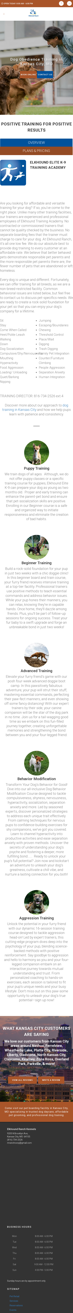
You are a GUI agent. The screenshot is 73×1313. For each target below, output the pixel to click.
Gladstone (27, 1055)
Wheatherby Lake (18, 1050)
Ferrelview (54, 1046)
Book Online (28, 74)
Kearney (28, 1059)
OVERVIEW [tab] (36, 143)
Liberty (12, 1055)
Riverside (59, 1050)
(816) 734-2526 (15, 1139)
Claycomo (12, 1059)
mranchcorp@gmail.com (19, 1143)
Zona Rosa (44, 1059)
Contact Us (45, 74)
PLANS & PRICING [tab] (36, 151)
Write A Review (51, 1080)
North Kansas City (51, 1055)
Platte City (42, 1050)
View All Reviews (22, 1080)
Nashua (38, 1046)
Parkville (34, 1064)
